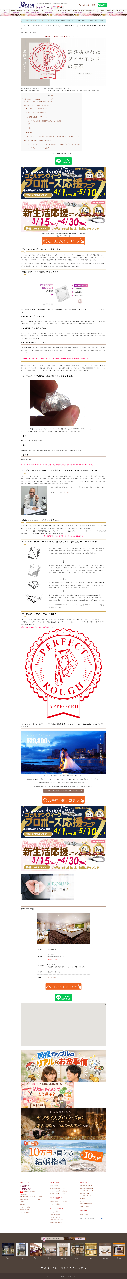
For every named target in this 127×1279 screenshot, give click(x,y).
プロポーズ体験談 (54, 1186)
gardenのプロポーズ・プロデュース (58, 1201)
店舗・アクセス (119, 11)
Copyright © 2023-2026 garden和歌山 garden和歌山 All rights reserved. (63, 1276)
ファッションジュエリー (48, 11)
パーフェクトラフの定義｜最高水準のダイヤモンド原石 (42, 121)
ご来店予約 (110, 11)
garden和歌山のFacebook (86, 1188)
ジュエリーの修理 (54, 1212)
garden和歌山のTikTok (86, 1185)
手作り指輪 (35, 11)
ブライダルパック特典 (25, 1207)
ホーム (5, 11)
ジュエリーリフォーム (55, 1217)
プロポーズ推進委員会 (55, 1204)
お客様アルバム (90, 11)
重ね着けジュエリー (24, 1209)
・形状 (28, 128)
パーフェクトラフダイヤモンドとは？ (36, 148)
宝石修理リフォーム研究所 (56, 1222)
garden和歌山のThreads (86, 1196)
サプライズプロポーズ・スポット (58, 1193)
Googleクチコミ (83, 1198)
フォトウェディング (78, 11)
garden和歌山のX (84, 1193)
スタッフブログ (23, 1194)
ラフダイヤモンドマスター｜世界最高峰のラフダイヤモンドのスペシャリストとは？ (52, 136)
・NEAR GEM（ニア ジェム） (37, 117)
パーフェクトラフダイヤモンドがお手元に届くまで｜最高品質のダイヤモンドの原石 (52, 144)
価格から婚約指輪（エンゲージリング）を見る (31, 1196)
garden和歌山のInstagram (86, 1190)
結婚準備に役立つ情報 (29, 1191)
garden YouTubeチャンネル (86, 1203)
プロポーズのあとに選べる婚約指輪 (58, 1191)
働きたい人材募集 (84, 1214)
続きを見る (67, 492)
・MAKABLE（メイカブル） (37, 113)
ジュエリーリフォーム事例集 (57, 1219)
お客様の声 (22, 1204)
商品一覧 (26, 11)
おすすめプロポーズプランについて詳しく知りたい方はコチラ (63, 791)
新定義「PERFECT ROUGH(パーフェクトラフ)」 (38, 99)
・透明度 (29, 132)
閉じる (53, 95)
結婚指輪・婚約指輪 (16, 11)
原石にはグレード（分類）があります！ (37, 105)
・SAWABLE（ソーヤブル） (37, 108)
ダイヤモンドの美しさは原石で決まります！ (39, 102)
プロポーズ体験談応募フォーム (57, 1188)
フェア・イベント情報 (64, 11)
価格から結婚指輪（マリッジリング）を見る (30, 1199)
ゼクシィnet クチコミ (85, 1201)
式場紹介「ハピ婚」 (84, 1206)
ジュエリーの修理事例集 (55, 1214)
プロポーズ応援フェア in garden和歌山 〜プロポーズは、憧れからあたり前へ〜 (63, 14)
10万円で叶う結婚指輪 (25, 1212)
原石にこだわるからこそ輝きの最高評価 (37, 140)
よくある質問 (100, 11)
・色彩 (28, 124)
